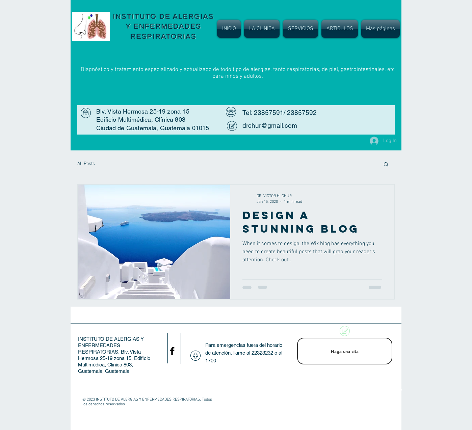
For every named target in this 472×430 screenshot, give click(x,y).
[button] (386, 164)
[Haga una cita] (344, 351)
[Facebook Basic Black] (172, 351)
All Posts (86, 164)
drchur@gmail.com (269, 125)
